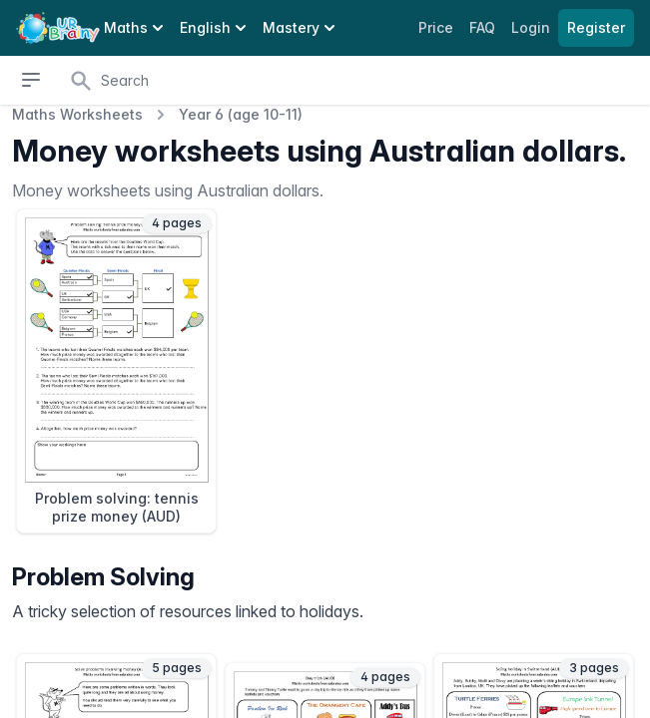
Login (532, 27)
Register (596, 27)
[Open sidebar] (31, 80)
